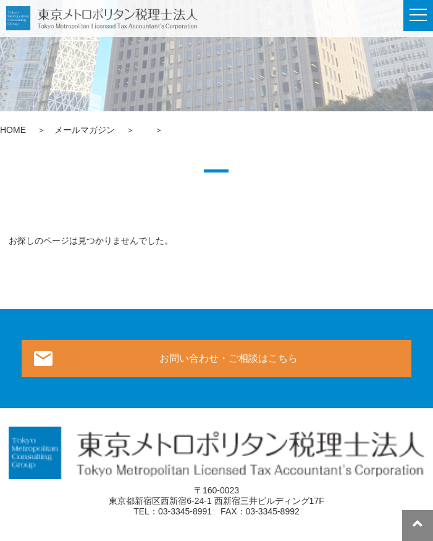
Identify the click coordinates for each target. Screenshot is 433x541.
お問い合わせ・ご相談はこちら (228, 358)
